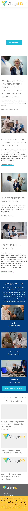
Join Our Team (14, 42)
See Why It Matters (7, 216)
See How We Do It (7, 164)
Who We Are (7, 493)
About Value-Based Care (9, 109)
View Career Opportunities (14, 388)
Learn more (19, 509)
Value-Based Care (8, 495)
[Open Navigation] (26, 3)
